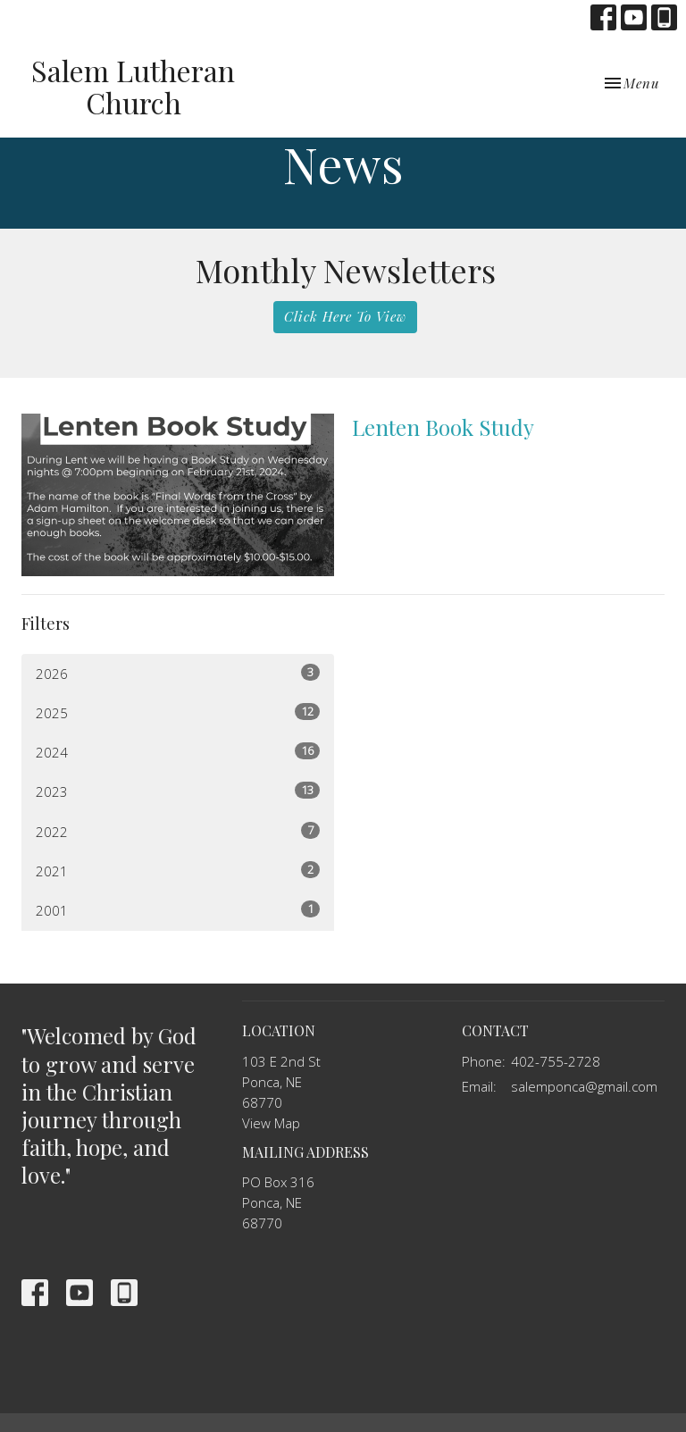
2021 (178, 870)
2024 (178, 751)
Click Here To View (345, 316)
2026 (178, 673)
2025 (178, 712)
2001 (178, 909)
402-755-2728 (555, 1061)
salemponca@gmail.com (584, 1086)
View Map (271, 1123)
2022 (178, 831)
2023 (178, 791)
